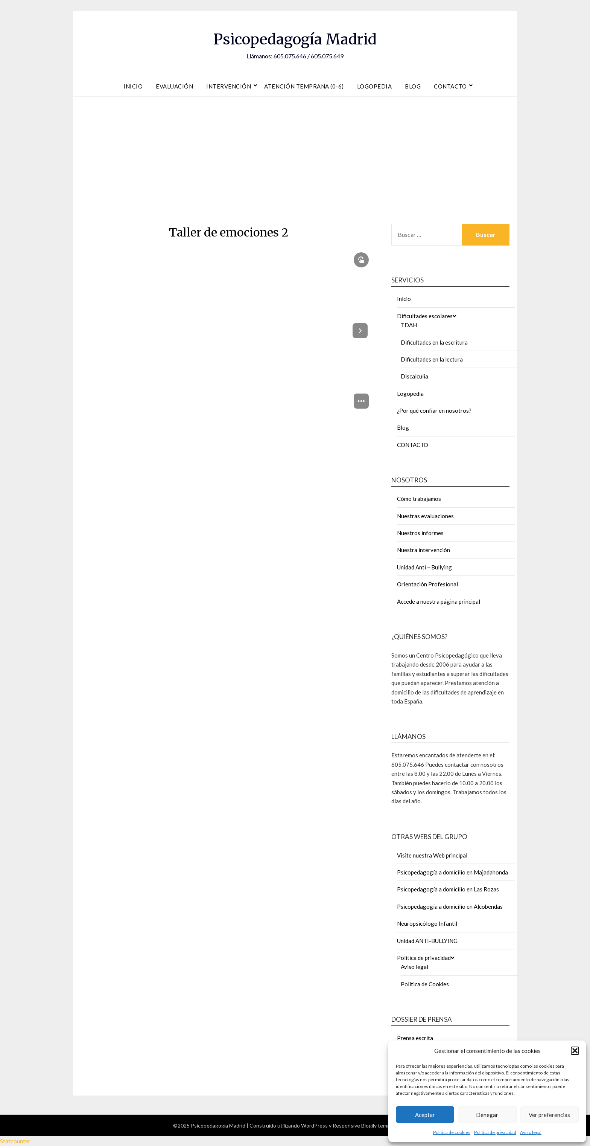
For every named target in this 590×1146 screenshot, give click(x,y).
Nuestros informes (420, 533)
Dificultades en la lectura (432, 359)
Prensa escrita (415, 1038)
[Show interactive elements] (361, 259)
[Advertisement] (295, 158)
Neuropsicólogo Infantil (427, 923)
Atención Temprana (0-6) (304, 86)
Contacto (450, 86)
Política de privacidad (495, 1132)
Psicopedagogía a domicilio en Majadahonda (452, 872)
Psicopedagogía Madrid (295, 38)
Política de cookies (451, 1132)
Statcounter (15, 1140)
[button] (575, 1050)
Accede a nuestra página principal (438, 601)
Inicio (133, 86)
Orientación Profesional (427, 584)
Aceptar (425, 1114)
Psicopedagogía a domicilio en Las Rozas (448, 889)
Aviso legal (530, 1132)
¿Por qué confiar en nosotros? (434, 410)
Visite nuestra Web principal (432, 855)
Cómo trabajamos (419, 498)
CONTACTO (412, 444)
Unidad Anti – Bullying (424, 567)
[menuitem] (361, 401)
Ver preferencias (549, 1114)
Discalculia (414, 376)
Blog (413, 86)
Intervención (228, 86)
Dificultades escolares (425, 316)
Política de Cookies (425, 984)
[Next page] (360, 330)
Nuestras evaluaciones (425, 516)
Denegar (487, 1114)
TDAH (409, 325)
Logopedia (374, 86)
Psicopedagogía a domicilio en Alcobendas (450, 906)
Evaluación (174, 86)
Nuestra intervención (423, 549)
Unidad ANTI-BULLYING (427, 940)
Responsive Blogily (355, 1125)
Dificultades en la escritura (434, 342)
